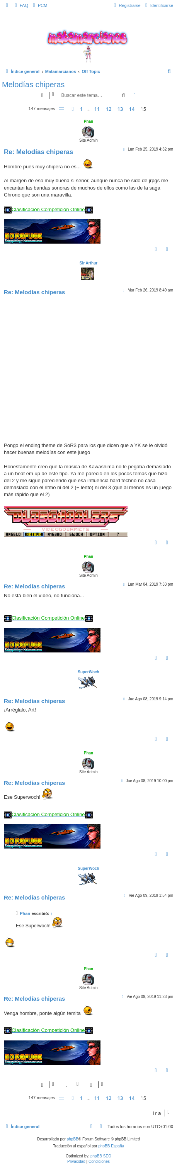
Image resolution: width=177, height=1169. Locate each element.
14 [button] (131, 108)
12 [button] (109, 108)
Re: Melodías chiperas (38, 152)
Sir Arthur (88, 263)
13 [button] (120, 108)
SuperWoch (88, 672)
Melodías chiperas (33, 84)
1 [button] (81, 108)
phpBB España (111, 1146)
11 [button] (97, 108)
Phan (88, 121)
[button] (62, 108)
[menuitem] (20, 5)
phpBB (72, 1139)
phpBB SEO (100, 1156)
